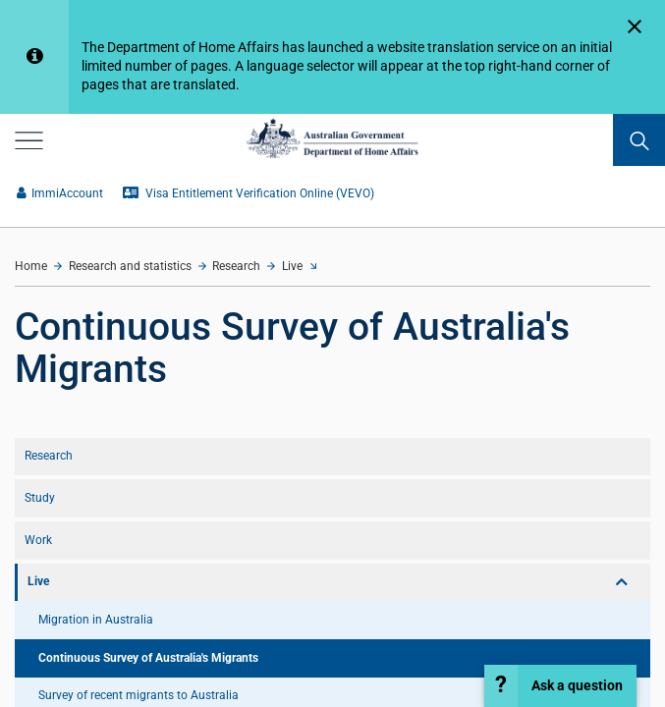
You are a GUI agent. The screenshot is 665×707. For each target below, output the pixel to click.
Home (31, 266)
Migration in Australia (95, 619)
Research (236, 266)
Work (38, 540)
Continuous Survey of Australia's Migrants (148, 658)
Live (292, 266)
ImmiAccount (60, 193)
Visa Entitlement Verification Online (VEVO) (248, 193)
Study (40, 498)
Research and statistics (130, 266)
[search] (639, 140)
